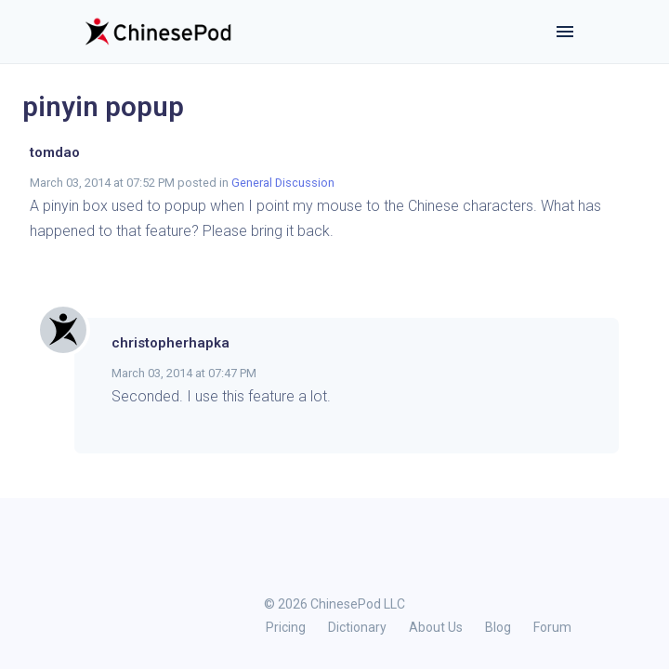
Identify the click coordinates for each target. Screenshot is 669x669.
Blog (498, 627)
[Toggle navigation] (564, 31)
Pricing (286, 627)
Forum (552, 627)
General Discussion (282, 183)
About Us (436, 627)
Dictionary (357, 627)
